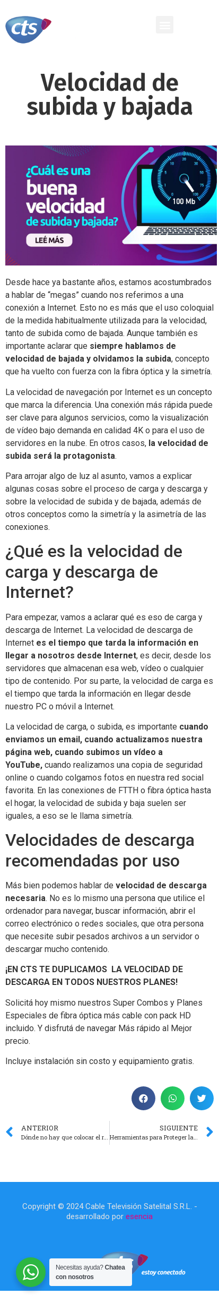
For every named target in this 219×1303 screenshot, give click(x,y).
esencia (139, 1216)
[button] (164, 24)
